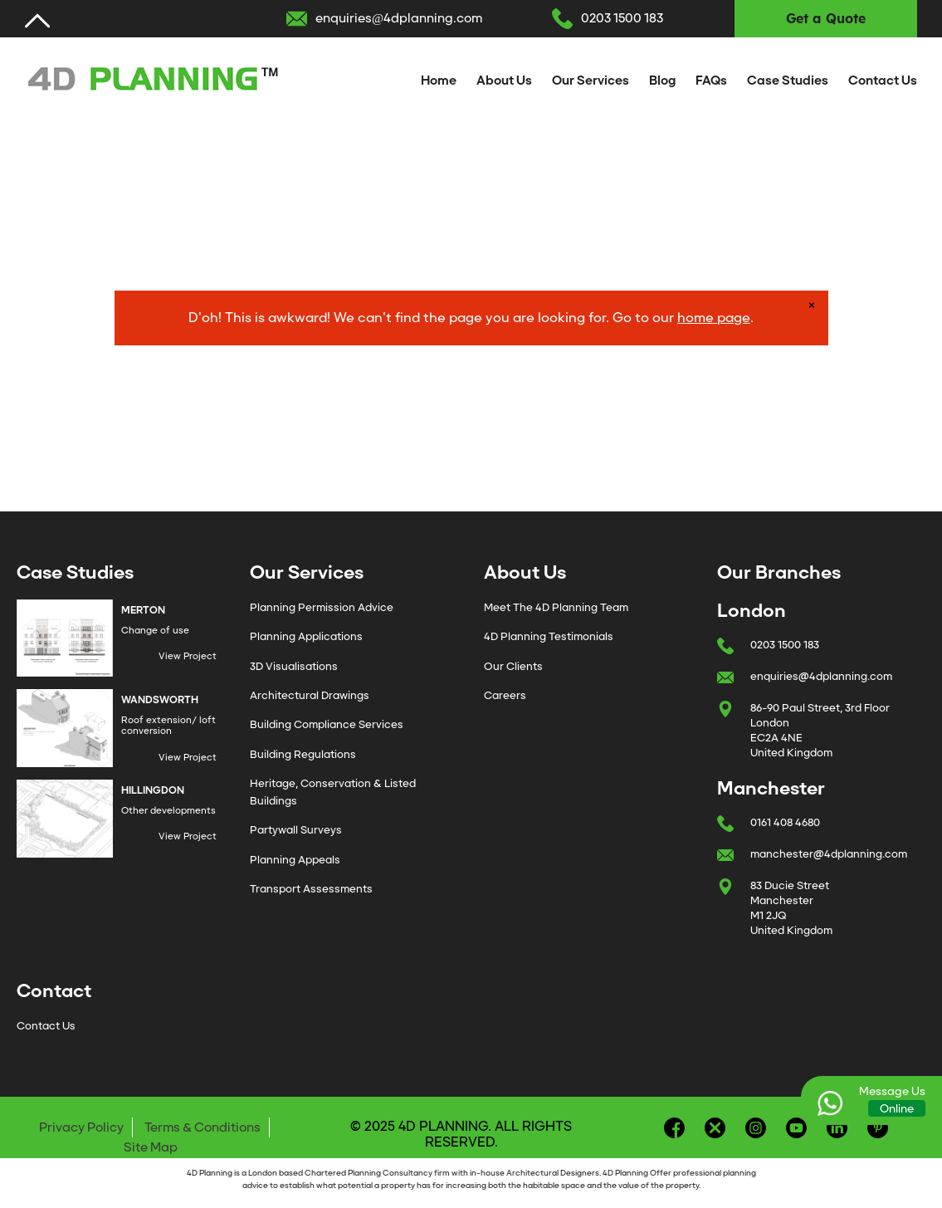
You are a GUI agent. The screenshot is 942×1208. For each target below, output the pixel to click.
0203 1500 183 (622, 18)
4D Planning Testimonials (548, 636)
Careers (505, 695)
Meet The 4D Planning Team (556, 607)
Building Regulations (303, 754)
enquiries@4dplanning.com (398, 18)
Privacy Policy (81, 1127)
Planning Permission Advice (321, 607)
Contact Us (882, 80)
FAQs (711, 80)
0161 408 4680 (785, 822)
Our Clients (513, 666)
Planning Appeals (295, 859)
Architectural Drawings (309, 695)
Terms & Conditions (202, 1127)
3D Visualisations (294, 666)
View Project (188, 656)
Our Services (590, 80)
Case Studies (787, 80)
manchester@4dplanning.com (828, 854)
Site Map (151, 1147)
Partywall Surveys (296, 830)
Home (438, 80)
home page (713, 317)
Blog (662, 80)
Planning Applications (306, 636)
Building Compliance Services (326, 724)
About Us (504, 80)
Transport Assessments (311, 889)
